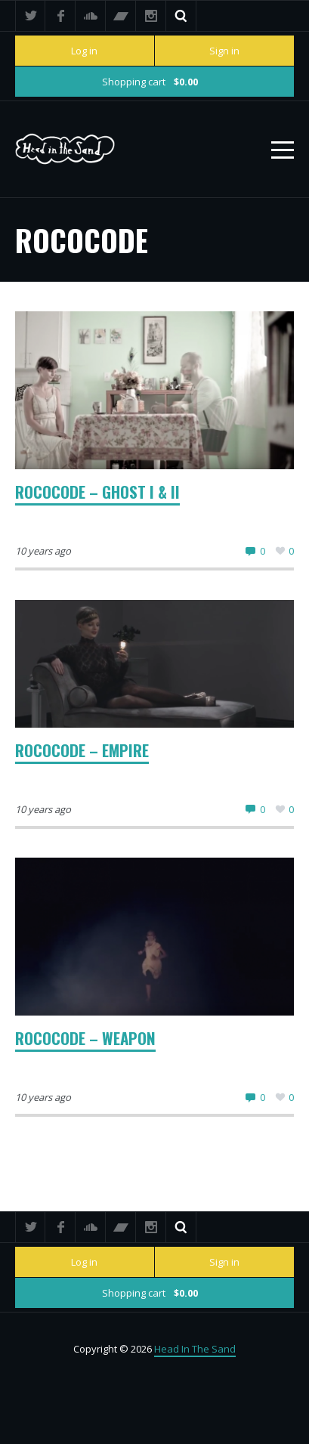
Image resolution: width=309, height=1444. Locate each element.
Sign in (224, 50)
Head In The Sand (195, 1349)
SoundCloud (91, 16)
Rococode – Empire (82, 750)
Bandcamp (121, 16)
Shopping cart (150, 81)
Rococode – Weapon (85, 1038)
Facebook (60, 16)
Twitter (30, 16)
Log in (84, 50)
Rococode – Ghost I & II (97, 491)
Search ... (181, 16)
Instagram (151, 16)
